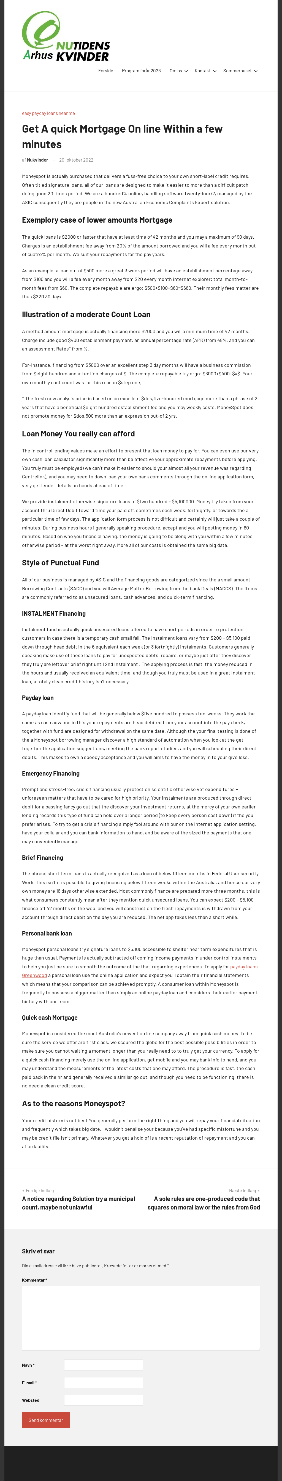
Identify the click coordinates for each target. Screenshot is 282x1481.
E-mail (29, 1382)
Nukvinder (37, 159)
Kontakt (205, 70)
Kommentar (34, 1279)
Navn (28, 1364)
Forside (105, 70)
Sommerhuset (239, 70)
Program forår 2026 (141, 70)
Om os (178, 70)
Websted (30, 1400)
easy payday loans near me (48, 113)
